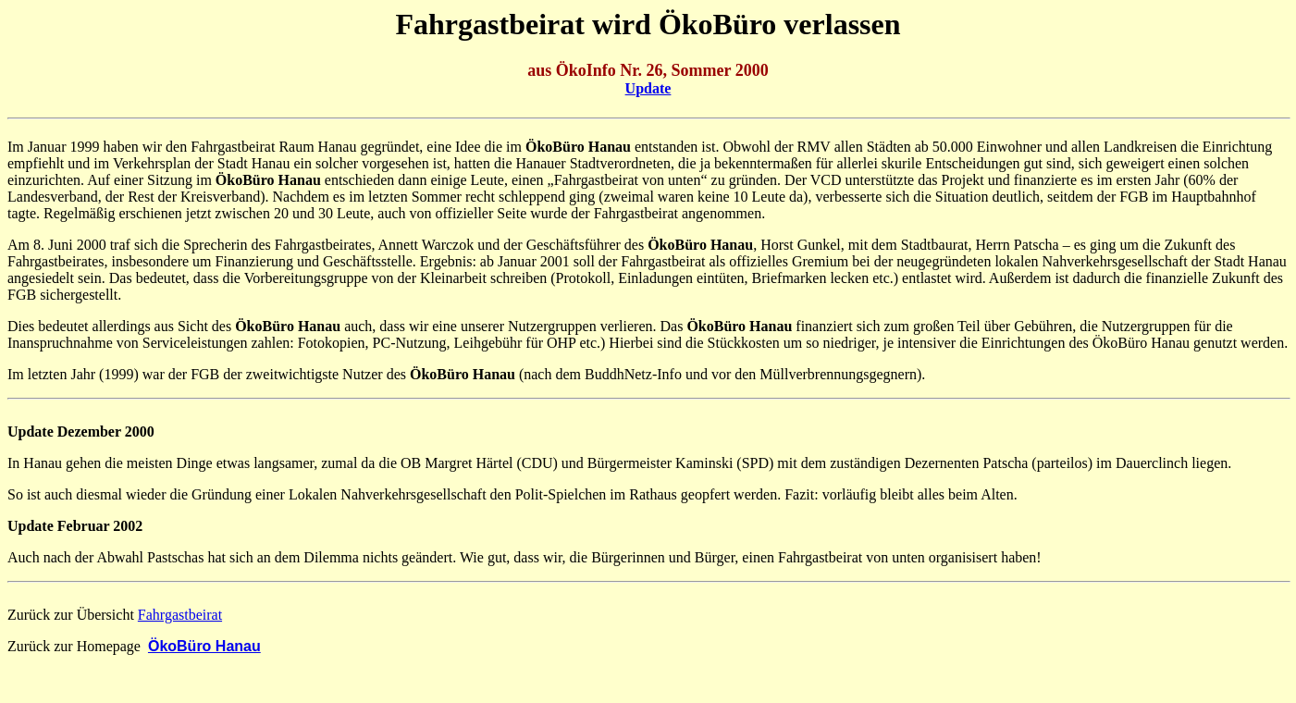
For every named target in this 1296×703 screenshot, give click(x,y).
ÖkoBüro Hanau (204, 646)
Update (648, 88)
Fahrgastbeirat (180, 615)
